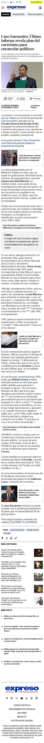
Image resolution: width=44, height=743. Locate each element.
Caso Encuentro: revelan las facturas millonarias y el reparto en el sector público (22, 226)
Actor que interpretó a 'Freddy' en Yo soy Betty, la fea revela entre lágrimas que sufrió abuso (13, 601)
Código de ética (22, 705)
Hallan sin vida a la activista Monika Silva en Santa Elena (21, 617)
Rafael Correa (32, 530)
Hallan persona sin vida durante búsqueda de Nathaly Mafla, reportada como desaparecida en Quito (22, 651)
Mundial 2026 (18, 14)
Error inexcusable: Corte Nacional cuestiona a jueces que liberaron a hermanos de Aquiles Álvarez (22, 628)
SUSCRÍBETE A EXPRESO (23, 522)
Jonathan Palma (35, 106)
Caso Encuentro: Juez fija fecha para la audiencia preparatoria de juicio (20, 143)
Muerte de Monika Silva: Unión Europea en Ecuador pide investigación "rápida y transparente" (13, 553)
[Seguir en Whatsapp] (35, 98)
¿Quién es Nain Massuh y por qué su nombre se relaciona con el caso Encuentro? (30, 340)
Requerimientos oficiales (22, 709)
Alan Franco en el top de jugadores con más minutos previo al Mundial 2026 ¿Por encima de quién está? (13, 589)
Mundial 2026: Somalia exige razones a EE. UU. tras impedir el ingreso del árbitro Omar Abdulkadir (13, 565)
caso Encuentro (9, 120)
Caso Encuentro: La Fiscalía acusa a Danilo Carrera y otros (21, 428)
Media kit (22, 717)
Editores (22, 713)
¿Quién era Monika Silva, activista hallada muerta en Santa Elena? (23, 639)
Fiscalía (7, 533)
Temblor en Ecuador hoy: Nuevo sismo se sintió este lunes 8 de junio (22, 662)
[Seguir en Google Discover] (21, 98)
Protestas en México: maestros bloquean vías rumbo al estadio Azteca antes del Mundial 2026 (11, 577)
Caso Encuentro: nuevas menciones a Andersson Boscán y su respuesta (30, 157)
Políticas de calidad (22, 721)
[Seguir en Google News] (8, 98)
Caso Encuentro (17, 530)
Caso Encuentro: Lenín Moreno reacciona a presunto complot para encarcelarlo (29, 493)
